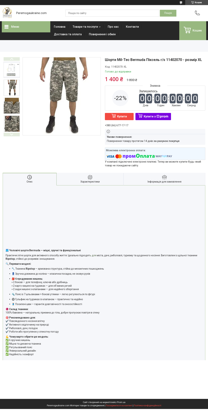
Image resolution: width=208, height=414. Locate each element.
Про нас (113, 26)
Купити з (156, 116)
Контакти (132, 26)
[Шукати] (168, 13)
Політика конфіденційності (147, 405)
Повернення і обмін (102, 34)
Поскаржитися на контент (119, 405)
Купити (122, 116)
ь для (93, 255)
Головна (59, 26)
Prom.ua (121, 402)
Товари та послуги (85, 26)
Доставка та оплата (68, 34)
